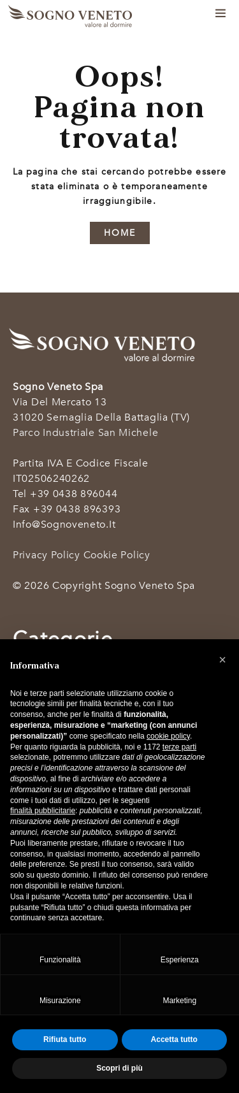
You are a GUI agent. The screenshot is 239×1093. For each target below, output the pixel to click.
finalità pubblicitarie (42, 810)
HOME (120, 233)
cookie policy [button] (168, 736)
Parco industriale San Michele (85, 433)
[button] (222, 659)
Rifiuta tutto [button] (64, 1039)
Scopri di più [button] (119, 1068)
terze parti (179, 746)
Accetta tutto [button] (174, 1039)
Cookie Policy (116, 555)
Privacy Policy (46, 555)
